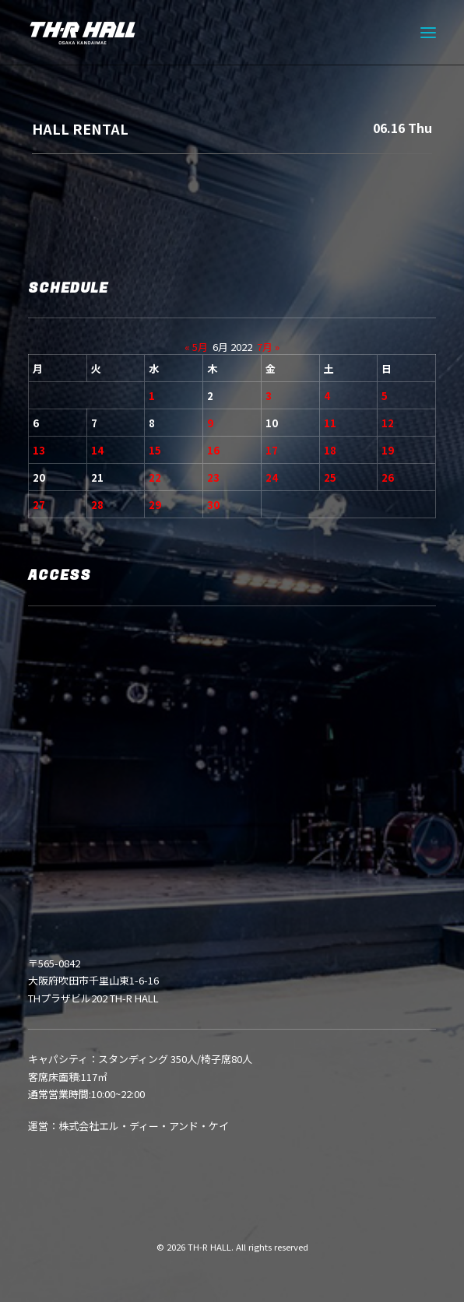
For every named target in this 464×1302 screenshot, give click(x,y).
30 (213, 504)
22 (155, 477)
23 (213, 477)
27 (39, 504)
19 (387, 450)
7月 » (268, 346)
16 (213, 450)
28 (97, 504)
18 (330, 450)
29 (155, 504)
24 (271, 477)
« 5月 (196, 346)
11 (330, 423)
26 (387, 477)
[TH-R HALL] (82, 32)
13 (39, 450)
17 (271, 450)
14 (97, 450)
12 (387, 423)
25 (330, 477)
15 (155, 450)
